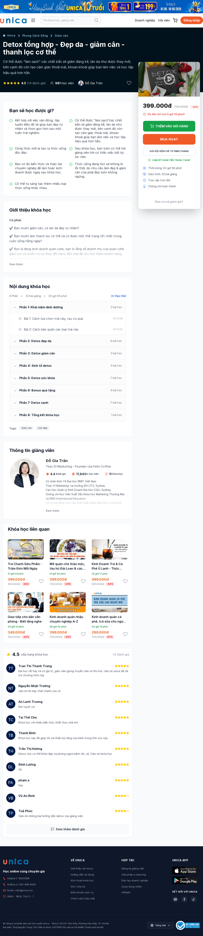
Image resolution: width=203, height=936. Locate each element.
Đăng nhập (191, 20)
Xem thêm (16, 264)
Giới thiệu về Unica (82, 868)
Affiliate (125, 892)
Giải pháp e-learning (133, 874)
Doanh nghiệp (145, 20)
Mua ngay (169, 139)
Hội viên (164, 20)
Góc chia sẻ (78, 886)
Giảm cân (61, 35)
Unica (9, 35)
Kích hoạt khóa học (82, 880)
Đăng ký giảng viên (132, 868)
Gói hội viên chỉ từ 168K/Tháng (169, 151)
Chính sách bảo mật (83, 898)
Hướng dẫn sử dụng (82, 874)
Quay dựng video (131, 886)
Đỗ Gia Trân (94, 83)
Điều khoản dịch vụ (82, 892)
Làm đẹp (42, 428)
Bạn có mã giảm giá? (169, 201)
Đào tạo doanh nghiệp (134, 880)
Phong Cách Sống (35, 35)
